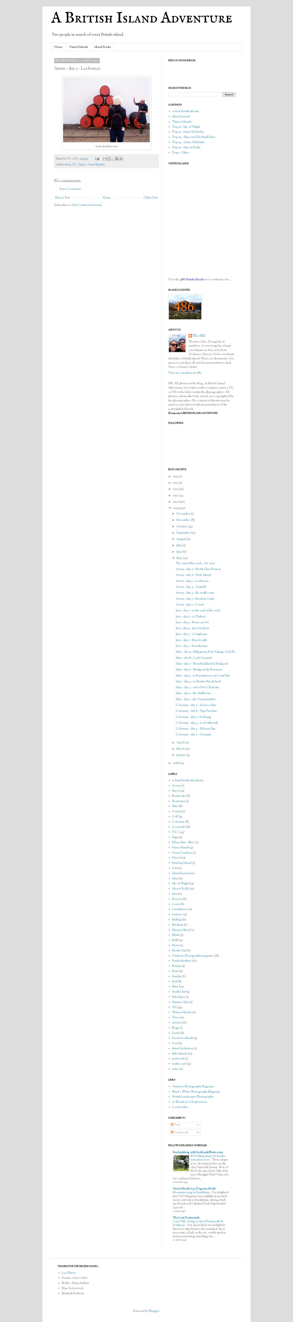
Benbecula (179, 796)
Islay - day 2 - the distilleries (193, 693)
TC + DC (199, 336)
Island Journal (181, 117)
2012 (176, 489)
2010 (176, 502)
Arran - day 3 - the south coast (195, 593)
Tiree (175, 1017)
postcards (178, 1059)
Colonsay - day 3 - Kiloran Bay (195, 729)
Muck (175, 935)
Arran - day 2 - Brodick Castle (195, 599)
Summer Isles (180, 1002)
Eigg (175, 837)
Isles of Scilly (180, 889)
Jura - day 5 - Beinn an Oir (192, 622)
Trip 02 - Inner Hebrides (91, 165)
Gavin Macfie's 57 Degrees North (194, 1189)
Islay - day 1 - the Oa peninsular (196, 699)
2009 (176, 508)
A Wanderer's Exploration (189, 1102)
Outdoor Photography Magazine (193, 1087)
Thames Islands (181, 122)
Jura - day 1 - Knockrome (192, 646)
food (175, 1043)
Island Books (102, 47)
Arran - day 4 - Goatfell (191, 587)
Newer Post (62, 198)
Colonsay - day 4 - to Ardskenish (197, 723)
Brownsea (178, 801)
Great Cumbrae (182, 853)
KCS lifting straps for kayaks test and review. (208, 1158)
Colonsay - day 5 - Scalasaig (193, 717)
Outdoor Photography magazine (193, 956)
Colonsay (178, 822)
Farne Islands (180, 848)
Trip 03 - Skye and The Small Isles (193, 137)
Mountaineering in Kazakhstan (191, 1192)
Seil (174, 982)
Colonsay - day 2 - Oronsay (193, 735)
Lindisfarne (179, 909)
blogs (175, 1028)
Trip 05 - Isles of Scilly (186, 147)
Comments (179, 1132)
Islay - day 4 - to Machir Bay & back (198, 682)
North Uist (179, 951)
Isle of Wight (180, 883)
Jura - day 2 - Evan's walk (191, 640)
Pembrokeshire (181, 961)
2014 (176, 477)
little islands (179, 1054)
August (181, 539)
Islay (175, 878)
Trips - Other (180, 153)
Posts (175, 1125)
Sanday (176, 976)
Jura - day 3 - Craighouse (191, 634)
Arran (67, 165)
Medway (177, 925)
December (183, 514)
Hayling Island (181, 863)
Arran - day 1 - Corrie (190, 605)
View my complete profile (185, 373)
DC (75, 165)
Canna (176, 811)
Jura (174, 894)
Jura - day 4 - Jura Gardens (192, 628)
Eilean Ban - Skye (183, 842)
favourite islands (182, 1038)
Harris (176, 858)
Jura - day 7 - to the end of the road (198, 611)
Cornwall (178, 827)
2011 (176, 496)
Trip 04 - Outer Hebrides (188, 142)
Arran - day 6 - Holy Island (193, 575)
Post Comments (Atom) (87, 205)
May (179, 558)
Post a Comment (70, 189)
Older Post (150, 198)
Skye (175, 987)
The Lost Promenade (186, 1218)
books (176, 1033)
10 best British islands (185, 111)
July (179, 545)
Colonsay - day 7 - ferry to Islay (196, 705)
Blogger (154, 1311)
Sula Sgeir (178, 997)
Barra (175, 791)
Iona (175, 868)
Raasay (176, 966)
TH (174, 1007)
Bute (175, 806)
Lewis (176, 904)
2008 (176, 763)
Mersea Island (181, 930)
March (181, 749)
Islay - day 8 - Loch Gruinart (194, 658)
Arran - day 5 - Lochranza (192, 581)
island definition (182, 1048)
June (179, 552)
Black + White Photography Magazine (196, 1092)
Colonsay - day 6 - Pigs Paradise (196, 711)
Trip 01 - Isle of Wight (186, 127)
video (175, 1069)
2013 (176, 483)
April (180, 743)
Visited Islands (78, 47)
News (175, 945)
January (181, 755)
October (182, 527)
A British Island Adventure (141, 18)
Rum (175, 971)
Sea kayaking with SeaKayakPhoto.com (198, 1152)
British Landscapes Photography (192, 1097)
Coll (175, 817)
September (183, 533)
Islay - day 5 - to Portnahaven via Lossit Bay (203, 676)
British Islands (195, 280)
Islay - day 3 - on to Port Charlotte (197, 687)
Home (58, 47)
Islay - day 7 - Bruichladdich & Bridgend (202, 664)
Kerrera (177, 899)
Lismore (177, 914)
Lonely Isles (180, 1107)
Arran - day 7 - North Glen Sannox (198, 569)
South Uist (179, 992)
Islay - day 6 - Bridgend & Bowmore (199, 670)
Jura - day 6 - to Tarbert (190, 617)
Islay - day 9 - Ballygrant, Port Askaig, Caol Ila (205, 652)
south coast (179, 1064)
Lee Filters (68, 1273)
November (183, 520)
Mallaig (177, 920)
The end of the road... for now (195, 563)
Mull (175, 940)
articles (176, 1023)
